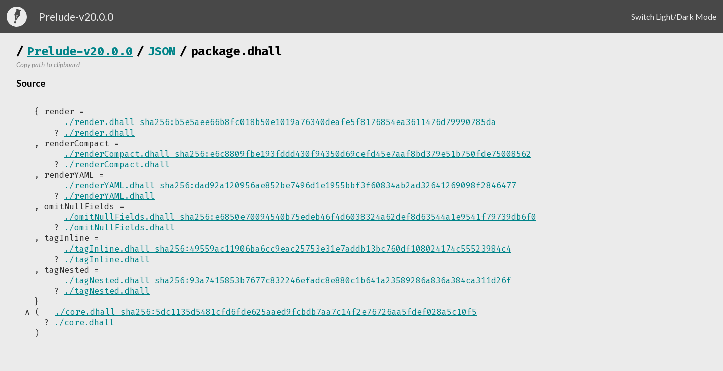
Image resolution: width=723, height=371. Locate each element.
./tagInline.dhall (107, 259)
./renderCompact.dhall (117, 164)
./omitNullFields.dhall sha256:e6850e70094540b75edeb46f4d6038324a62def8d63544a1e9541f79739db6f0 (300, 217)
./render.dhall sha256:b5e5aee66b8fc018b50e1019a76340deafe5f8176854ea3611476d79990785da (280, 122)
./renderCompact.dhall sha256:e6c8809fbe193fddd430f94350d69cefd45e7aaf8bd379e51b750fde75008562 (297, 154)
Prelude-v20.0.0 (80, 51)
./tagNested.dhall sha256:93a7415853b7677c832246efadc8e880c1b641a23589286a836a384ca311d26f (287, 280)
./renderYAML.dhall (109, 196)
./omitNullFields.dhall (119, 227)
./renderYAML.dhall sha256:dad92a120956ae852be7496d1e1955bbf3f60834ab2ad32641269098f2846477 (290, 185)
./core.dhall (84, 323)
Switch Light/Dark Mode (673, 16)
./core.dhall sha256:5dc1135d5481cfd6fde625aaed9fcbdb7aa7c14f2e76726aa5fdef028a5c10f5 (265, 312)
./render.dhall (99, 133)
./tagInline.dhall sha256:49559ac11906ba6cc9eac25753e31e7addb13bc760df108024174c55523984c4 (287, 248)
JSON (162, 51)
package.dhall (236, 51)
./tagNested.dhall (107, 291)
